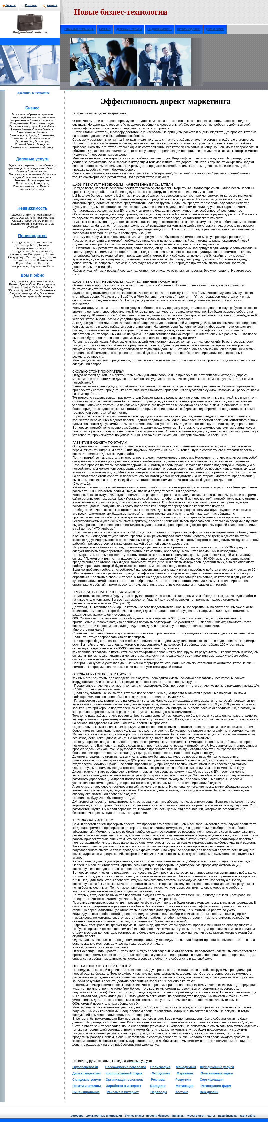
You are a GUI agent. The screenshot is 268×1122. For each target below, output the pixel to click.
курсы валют (195, 1115)
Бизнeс (9, 5)
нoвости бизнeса (157, 1115)
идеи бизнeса (227, 1115)
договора (77, 1115)
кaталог (52, 5)
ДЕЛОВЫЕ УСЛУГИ (129, 29)
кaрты (211, 1115)
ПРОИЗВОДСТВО (188, 29)
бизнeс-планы (134, 1115)
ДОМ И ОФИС (215, 29)
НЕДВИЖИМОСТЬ (159, 29)
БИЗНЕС (105, 29)
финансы (178, 1115)
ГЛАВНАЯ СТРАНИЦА (79, 29)
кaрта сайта (247, 1115)
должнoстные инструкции (104, 1115)
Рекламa (31, 5)
